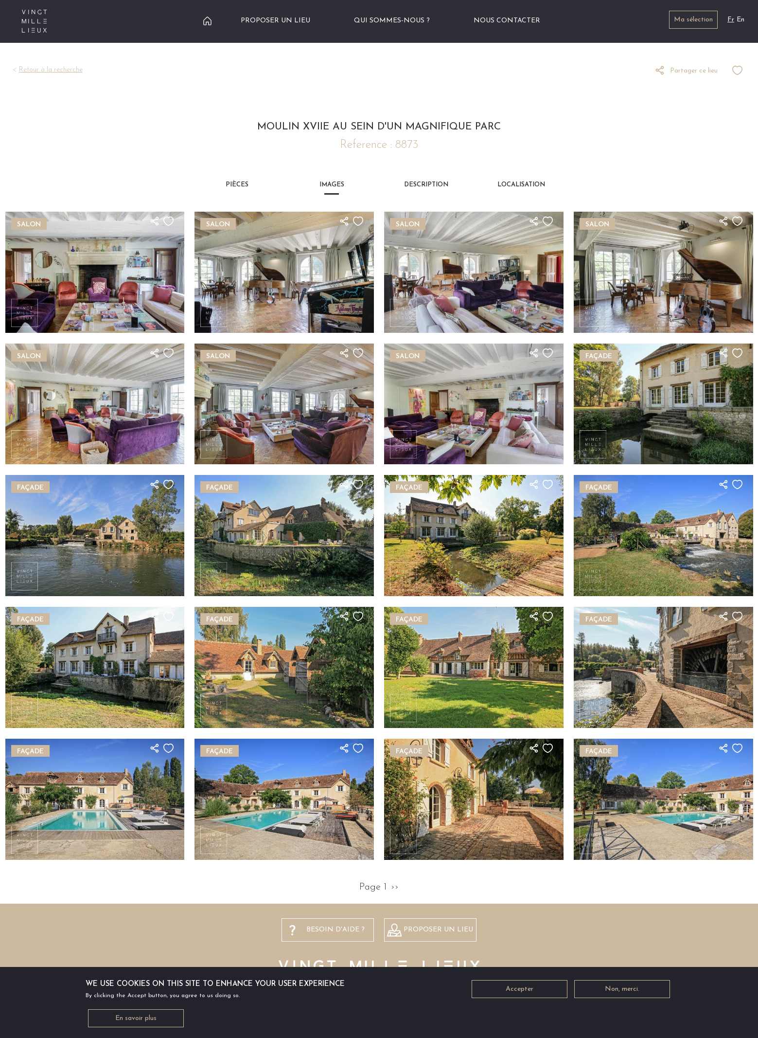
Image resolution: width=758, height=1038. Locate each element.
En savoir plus (136, 1021)
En (740, 19)
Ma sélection (693, 19)
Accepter (519, 992)
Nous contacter (507, 20)
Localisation (521, 185)
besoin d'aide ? (335, 929)
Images (331, 185)
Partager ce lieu (694, 70)
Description (426, 185)
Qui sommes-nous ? (392, 20)
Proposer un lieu (275, 20)
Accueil (207, 20)
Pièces (237, 185)
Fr (730, 19)
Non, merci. (622, 992)
